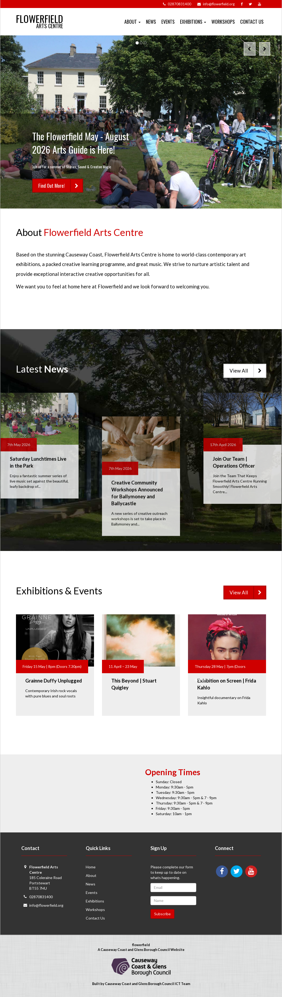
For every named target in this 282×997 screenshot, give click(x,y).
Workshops (223, 21)
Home (91, 867)
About (91, 875)
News (151, 21)
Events (168, 21)
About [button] (132, 21)
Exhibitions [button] (193, 21)
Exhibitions (95, 901)
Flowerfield (39, 16)
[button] (250, 49)
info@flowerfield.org (46, 905)
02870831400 (41, 896)
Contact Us (252, 21)
